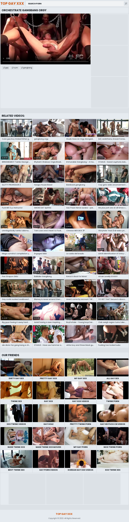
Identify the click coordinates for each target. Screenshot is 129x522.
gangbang (27, 67)
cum (16, 67)
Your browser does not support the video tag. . (45, 39)
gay (7, 67)
